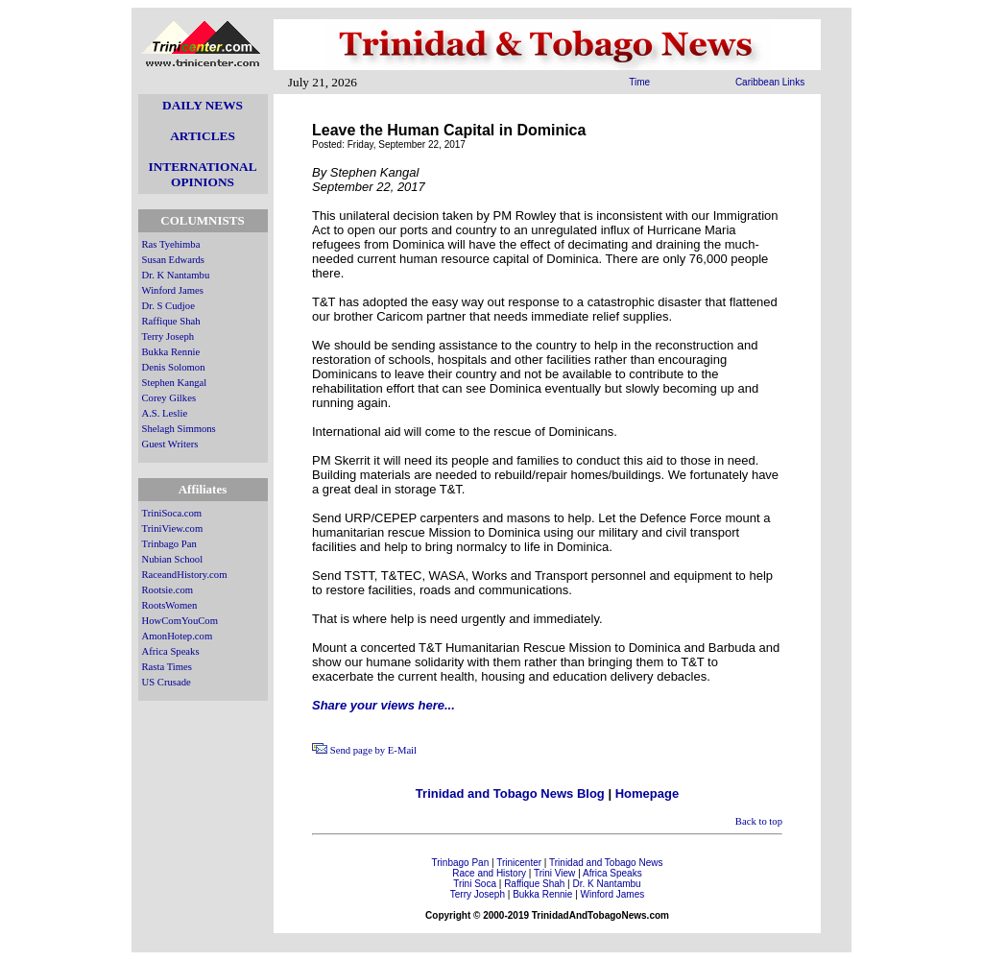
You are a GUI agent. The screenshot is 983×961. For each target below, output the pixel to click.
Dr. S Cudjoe (168, 305)
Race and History (489, 873)
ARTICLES (202, 136)
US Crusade (166, 682)
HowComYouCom (180, 620)
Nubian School (173, 559)
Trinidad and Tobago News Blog (510, 793)
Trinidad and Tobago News (605, 862)
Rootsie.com (168, 590)
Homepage (647, 793)
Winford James (173, 290)
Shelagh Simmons (179, 428)
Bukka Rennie (171, 352)
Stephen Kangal (174, 382)
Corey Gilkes (169, 398)
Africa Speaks (171, 651)
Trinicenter (518, 862)
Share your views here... (383, 705)
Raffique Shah (171, 321)
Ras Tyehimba (171, 244)
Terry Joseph (168, 336)
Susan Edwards (173, 259)
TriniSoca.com (172, 513)
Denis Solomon (173, 367)
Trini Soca (474, 883)
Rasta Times (167, 666)
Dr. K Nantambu (176, 275)
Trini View (554, 873)
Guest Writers (170, 444)
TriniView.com (173, 528)
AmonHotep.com (177, 636)
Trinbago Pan (169, 544)
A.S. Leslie (165, 413)
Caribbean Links (769, 82)
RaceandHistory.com (185, 574)
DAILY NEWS (202, 105)
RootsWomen (170, 605)
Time (639, 82)
